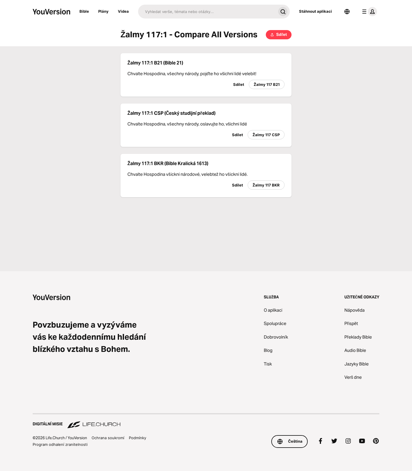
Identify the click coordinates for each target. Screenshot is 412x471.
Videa (123, 11)
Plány (103, 11)
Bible (84, 11)
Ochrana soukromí (108, 437)
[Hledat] (207, 11)
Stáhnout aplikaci (315, 11)
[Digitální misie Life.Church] (206, 421)
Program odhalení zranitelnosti (60, 444)
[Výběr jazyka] (347, 11)
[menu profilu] (368, 11)
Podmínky (137, 437)
